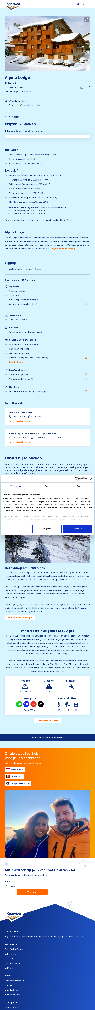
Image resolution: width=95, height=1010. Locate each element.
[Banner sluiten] (91, 479)
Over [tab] (78, 486)
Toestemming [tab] (17, 486)
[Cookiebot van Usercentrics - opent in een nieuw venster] (77, 479)
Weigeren (47, 529)
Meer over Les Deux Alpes (20, 617)
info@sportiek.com (20, 783)
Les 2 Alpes (10, 87)
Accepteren (77, 529)
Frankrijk (12, 83)
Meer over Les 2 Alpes (47, 720)
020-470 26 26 (17, 769)
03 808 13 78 (16, 776)
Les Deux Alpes (12, 91)
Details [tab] (47, 486)
